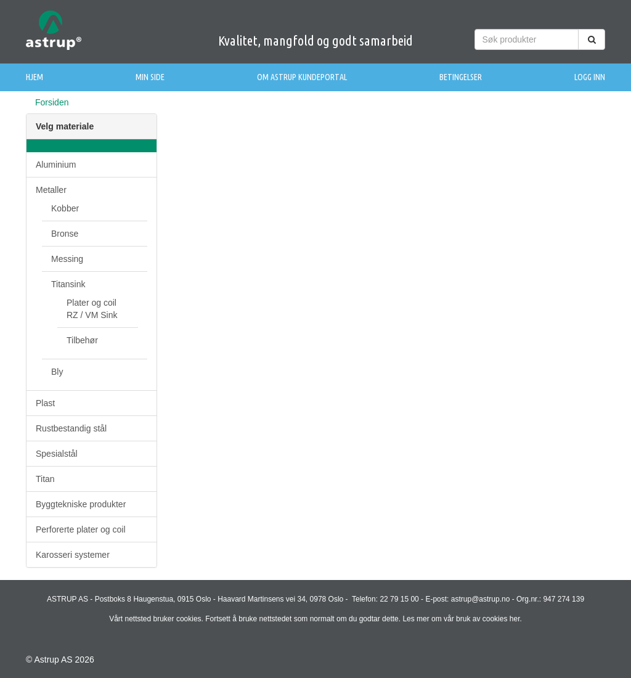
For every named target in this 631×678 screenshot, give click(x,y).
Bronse (64, 234)
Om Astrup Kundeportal (302, 77)
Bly (57, 372)
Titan (45, 479)
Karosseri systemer (73, 555)
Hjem (34, 77)
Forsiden (51, 102)
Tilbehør (82, 340)
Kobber (65, 208)
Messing (67, 259)
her (515, 619)
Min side (150, 77)
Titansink (68, 284)
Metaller (51, 190)
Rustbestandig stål (71, 428)
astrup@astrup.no (480, 599)
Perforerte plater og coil (81, 529)
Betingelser (460, 77)
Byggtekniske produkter (81, 504)
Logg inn (589, 77)
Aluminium (56, 165)
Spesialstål (57, 454)
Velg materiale (65, 126)
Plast (45, 403)
